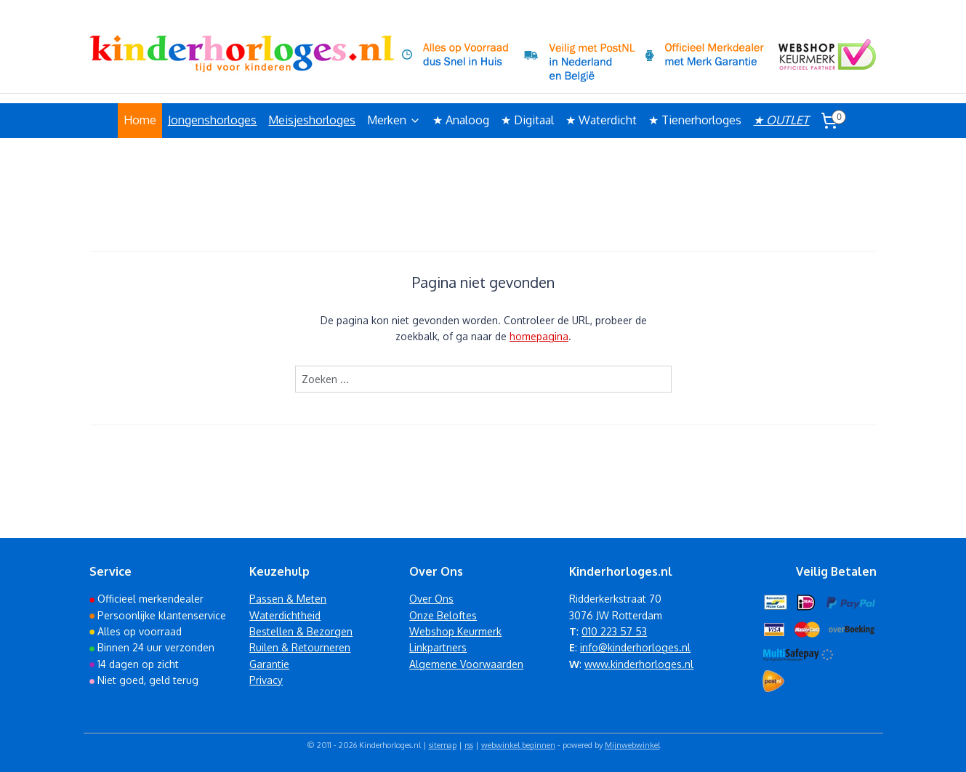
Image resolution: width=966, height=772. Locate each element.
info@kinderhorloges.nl (635, 647)
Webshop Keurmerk (455, 631)
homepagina (539, 336)
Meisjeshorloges (311, 120)
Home (140, 120)
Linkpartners (438, 647)
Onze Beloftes (443, 615)
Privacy (266, 680)
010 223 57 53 (614, 631)
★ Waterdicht (601, 120)
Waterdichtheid (285, 615)
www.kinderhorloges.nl (638, 664)
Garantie (269, 664)
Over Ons (431, 598)
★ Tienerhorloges (694, 120)
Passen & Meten (287, 598)
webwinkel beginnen (518, 745)
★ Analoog (460, 120)
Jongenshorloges (212, 120)
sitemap (442, 745)
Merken (394, 120)
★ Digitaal (527, 120)
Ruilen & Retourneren (299, 647)
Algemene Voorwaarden (466, 664)
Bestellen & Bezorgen (301, 631)
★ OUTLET (781, 120)
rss (468, 745)
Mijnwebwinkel (632, 745)
